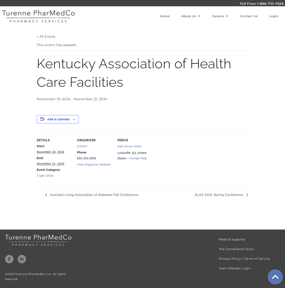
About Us (190, 16)
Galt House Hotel (129, 146)
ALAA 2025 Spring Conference (219, 195)
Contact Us (249, 16)
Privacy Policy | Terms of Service (244, 259)
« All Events (46, 36)
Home (165, 16)
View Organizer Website (94, 164)
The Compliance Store (236, 249)
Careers (220, 16)
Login (274, 16)
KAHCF (82, 146)
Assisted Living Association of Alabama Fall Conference (93, 195)
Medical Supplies (232, 239)
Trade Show (45, 175)
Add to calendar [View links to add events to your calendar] (58, 119)
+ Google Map (137, 158)
